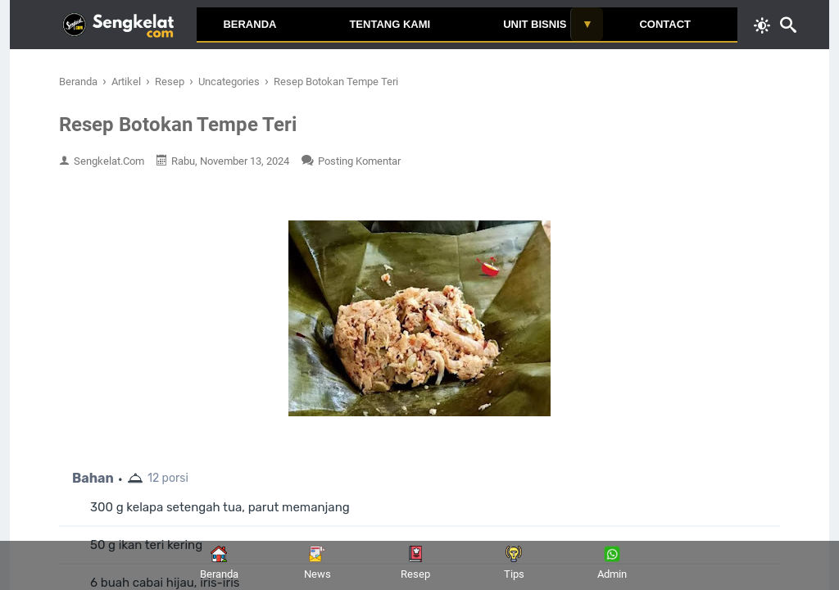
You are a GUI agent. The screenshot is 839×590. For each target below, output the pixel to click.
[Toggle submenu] (586, 24)
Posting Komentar (359, 161)
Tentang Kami (389, 24)
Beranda (249, 24)
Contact (665, 24)
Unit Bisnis (534, 24)
